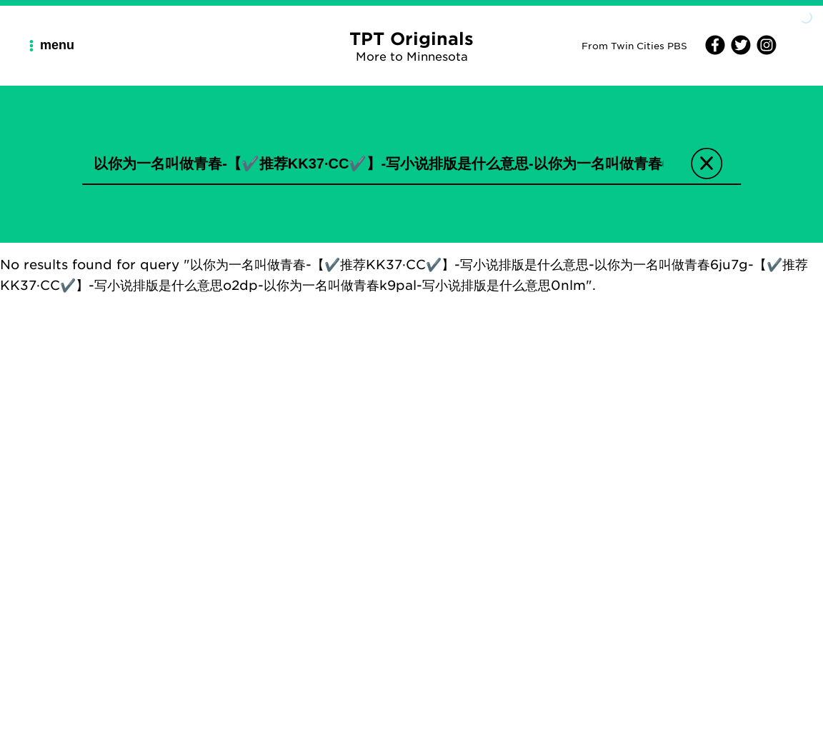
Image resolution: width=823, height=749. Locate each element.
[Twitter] (739, 51)
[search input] (378, 164)
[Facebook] (715, 51)
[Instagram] (764, 51)
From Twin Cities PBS (634, 45)
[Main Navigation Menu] (57, 45)
